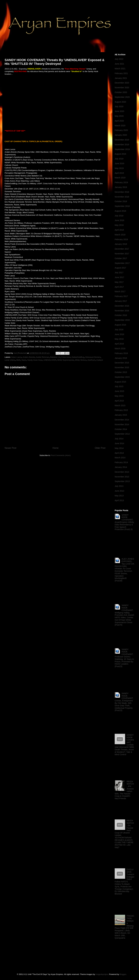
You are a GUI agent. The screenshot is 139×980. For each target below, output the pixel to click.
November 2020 (122, 87)
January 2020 (121, 135)
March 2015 (120, 405)
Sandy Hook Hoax (35, 360)
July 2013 (119, 486)
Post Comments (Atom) (61, 455)
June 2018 (119, 220)
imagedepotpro (102, 974)
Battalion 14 (55, 357)
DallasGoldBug (78, 357)
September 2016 (122, 320)
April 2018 (119, 230)
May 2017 (119, 282)
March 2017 (120, 291)
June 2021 (119, 64)
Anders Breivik (29, 357)
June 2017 (119, 277)
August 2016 (120, 325)
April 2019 (119, 173)
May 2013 (119, 495)
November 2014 (122, 424)
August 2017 (120, 268)
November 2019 (122, 144)
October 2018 (121, 201)
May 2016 (119, 339)
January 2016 (121, 358)
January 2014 (121, 467)
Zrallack (99, 360)
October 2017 (121, 258)
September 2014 (122, 434)
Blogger (123, 974)
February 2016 (121, 353)
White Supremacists (65, 360)
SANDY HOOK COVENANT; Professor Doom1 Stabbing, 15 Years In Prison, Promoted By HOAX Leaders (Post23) (124, 658)
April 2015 (119, 401)
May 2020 (119, 116)
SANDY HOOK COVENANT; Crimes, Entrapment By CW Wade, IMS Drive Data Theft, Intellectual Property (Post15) (124, 702)
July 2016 (119, 329)
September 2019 (122, 149)
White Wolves (80, 360)
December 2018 (122, 192)
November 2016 (122, 310)
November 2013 (122, 477)
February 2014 (121, 462)
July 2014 (119, 438)
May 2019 (119, 168)
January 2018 (121, 244)
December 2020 (122, 83)
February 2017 (121, 296)
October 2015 (121, 372)
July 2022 (119, 59)
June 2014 (119, 443)
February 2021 (121, 73)
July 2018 (119, 216)
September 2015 (122, 377)
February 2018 (121, 239)
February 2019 (121, 182)
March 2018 (120, 234)
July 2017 (119, 272)
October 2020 (121, 92)
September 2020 (122, 97)
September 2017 (122, 263)
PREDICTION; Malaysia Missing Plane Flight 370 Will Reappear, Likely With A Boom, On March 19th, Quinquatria (124, 927)
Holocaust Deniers (93, 357)
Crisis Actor (66, 357)
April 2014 (119, 453)
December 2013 (122, 472)
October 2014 (121, 429)
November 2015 (122, 367)
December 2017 (122, 249)
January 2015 (121, 415)
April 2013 (119, 500)
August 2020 (120, 102)
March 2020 (120, 125)
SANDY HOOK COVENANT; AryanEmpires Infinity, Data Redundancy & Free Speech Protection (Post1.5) (124, 522)
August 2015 (120, 382)
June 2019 (119, 163)
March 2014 (120, 457)
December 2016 (122, 306)
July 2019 (119, 159)
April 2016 (119, 344)
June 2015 (119, 391)
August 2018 (120, 211)
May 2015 (119, 396)
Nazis (24, 360)
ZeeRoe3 (91, 360)
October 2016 (121, 315)
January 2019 (121, 187)
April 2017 (119, 287)
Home (56, 448)
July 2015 (119, 386)
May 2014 (119, 448)
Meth (18, 360)
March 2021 (120, 68)
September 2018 (122, 206)
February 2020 (121, 130)
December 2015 (122, 363)
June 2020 (119, 111)
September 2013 (122, 481)
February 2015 (121, 410)
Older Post (100, 448)
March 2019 (120, 177)
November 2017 (122, 253)
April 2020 (119, 121)
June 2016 (119, 334)
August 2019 (120, 154)
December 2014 (122, 420)
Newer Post (10, 448)
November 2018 (122, 197)
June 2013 (119, 491)
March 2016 (120, 348)
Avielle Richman (42, 357)
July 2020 (119, 106)
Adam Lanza (16, 357)
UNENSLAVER (50, 360)
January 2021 (121, 78)
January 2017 (121, 301)
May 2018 (119, 225)
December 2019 (122, 140)
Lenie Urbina (10, 360)
